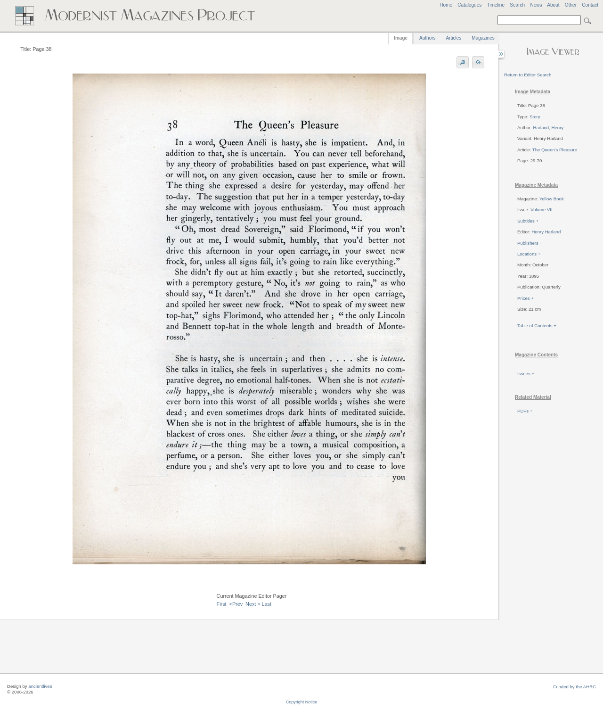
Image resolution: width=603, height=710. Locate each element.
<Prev (236, 604)
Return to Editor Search (527, 74)
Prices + (525, 298)
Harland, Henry (548, 127)
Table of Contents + (536, 325)
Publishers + (529, 243)
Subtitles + (527, 220)
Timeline (496, 5)
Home (446, 5)
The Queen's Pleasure (554, 149)
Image (400, 38)
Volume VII (541, 209)
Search (517, 5)
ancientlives (40, 686)
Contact (590, 5)
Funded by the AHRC (574, 686)
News (536, 5)
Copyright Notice (302, 702)
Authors (427, 38)
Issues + (525, 373)
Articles (454, 38)
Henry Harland (546, 231)
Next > (253, 604)
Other (571, 5)
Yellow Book (551, 198)
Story (535, 116)
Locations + (528, 253)
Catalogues (469, 5)
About (553, 5)
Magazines (483, 38)
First (222, 604)
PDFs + (524, 410)
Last (266, 604)
